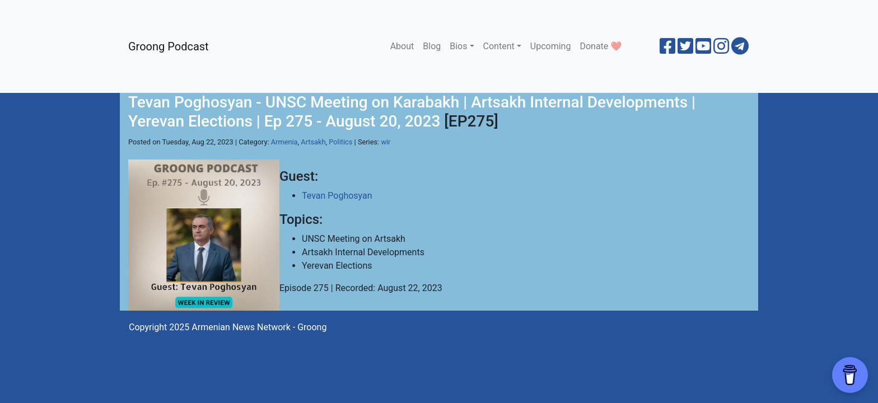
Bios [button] (458, 46)
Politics (340, 142)
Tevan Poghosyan (337, 195)
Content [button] (499, 46)
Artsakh (313, 142)
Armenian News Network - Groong (259, 327)
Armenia (284, 142)
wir (385, 142)
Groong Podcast (168, 46)
